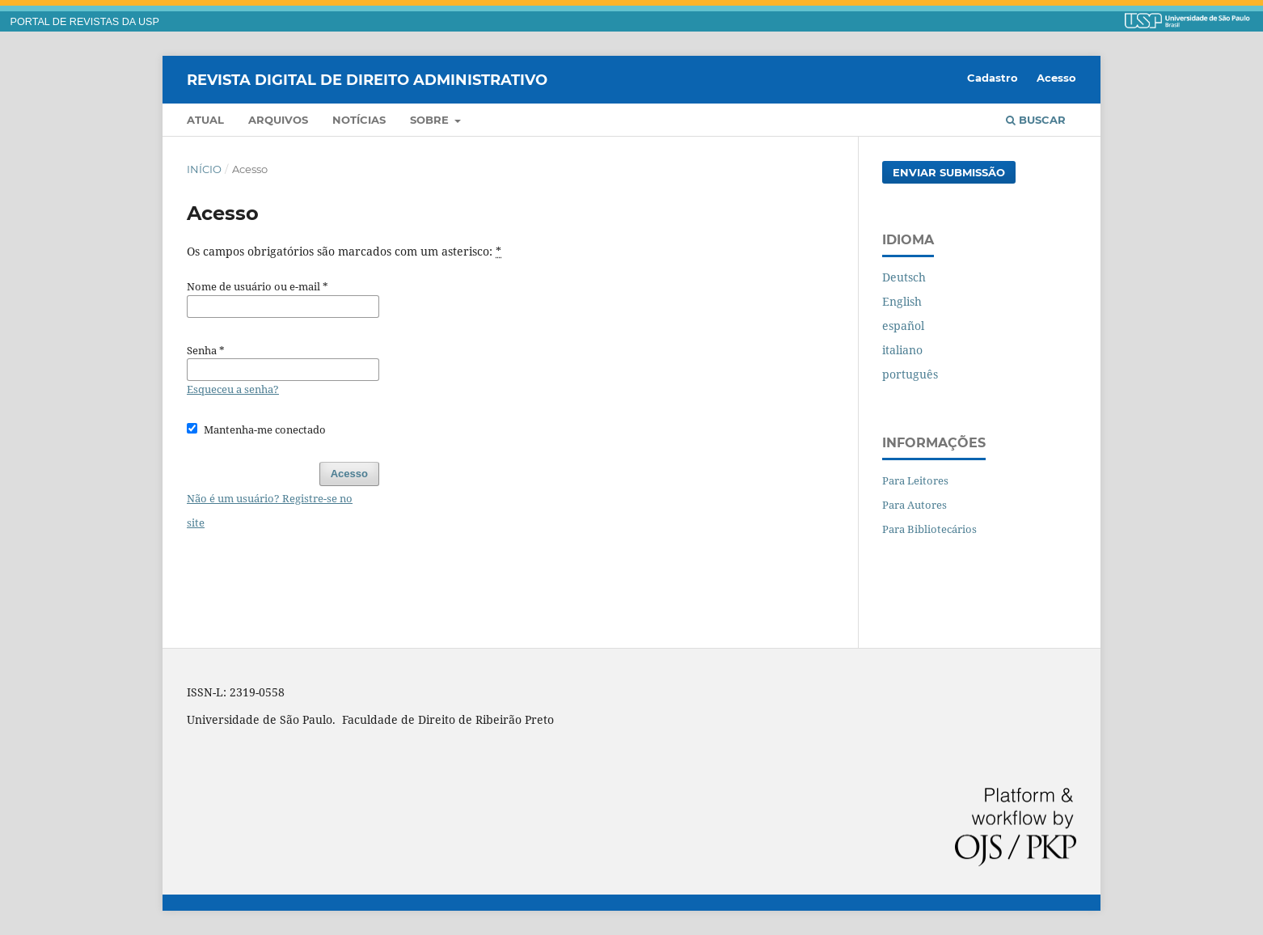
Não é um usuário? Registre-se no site (270, 510)
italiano (902, 350)
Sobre (431, 119)
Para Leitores (915, 480)
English (902, 301)
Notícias (359, 119)
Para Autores (914, 504)
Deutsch (904, 277)
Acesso (1056, 77)
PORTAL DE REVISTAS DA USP (85, 22)
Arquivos (278, 119)
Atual (205, 119)
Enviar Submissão (949, 172)
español (903, 325)
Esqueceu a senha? (233, 389)
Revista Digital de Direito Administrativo (367, 79)
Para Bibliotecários (929, 529)
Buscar (1036, 119)
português (910, 374)
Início (204, 169)
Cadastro (992, 77)
